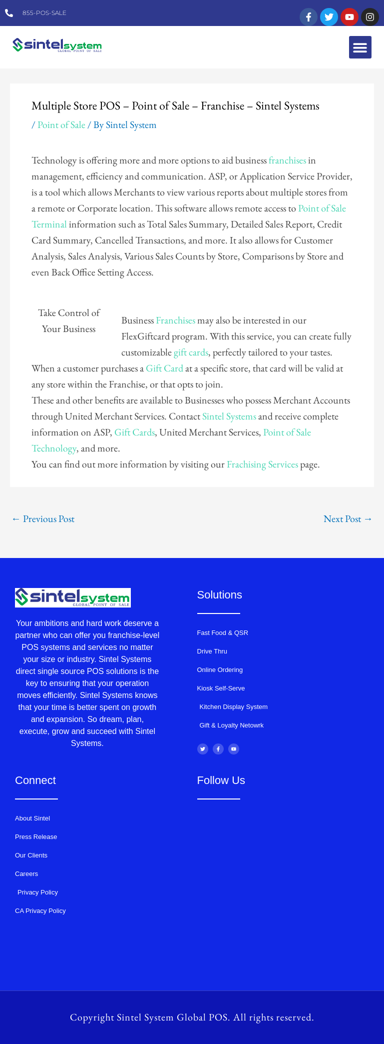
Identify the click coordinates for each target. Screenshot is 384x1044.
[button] (360, 47)
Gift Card (164, 368)
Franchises (175, 320)
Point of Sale (61, 124)
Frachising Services (262, 464)
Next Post (348, 518)
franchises (287, 160)
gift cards (191, 352)
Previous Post (42, 518)
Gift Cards (134, 432)
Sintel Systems (229, 416)
